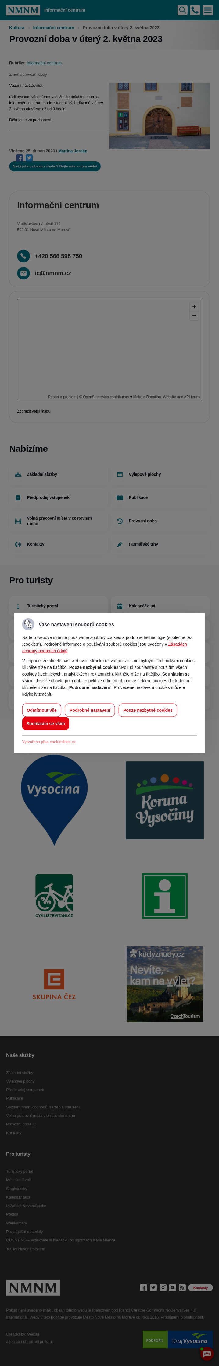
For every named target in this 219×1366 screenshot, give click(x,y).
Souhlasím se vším (46, 723)
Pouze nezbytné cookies (148, 710)
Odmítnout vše (42, 710)
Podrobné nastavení (90, 710)
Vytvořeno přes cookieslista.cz (49, 741)
